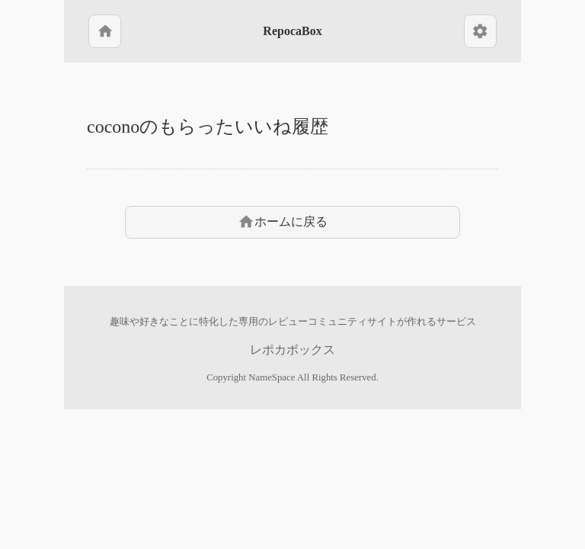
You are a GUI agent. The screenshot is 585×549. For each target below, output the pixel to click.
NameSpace (271, 377)
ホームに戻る (283, 222)
